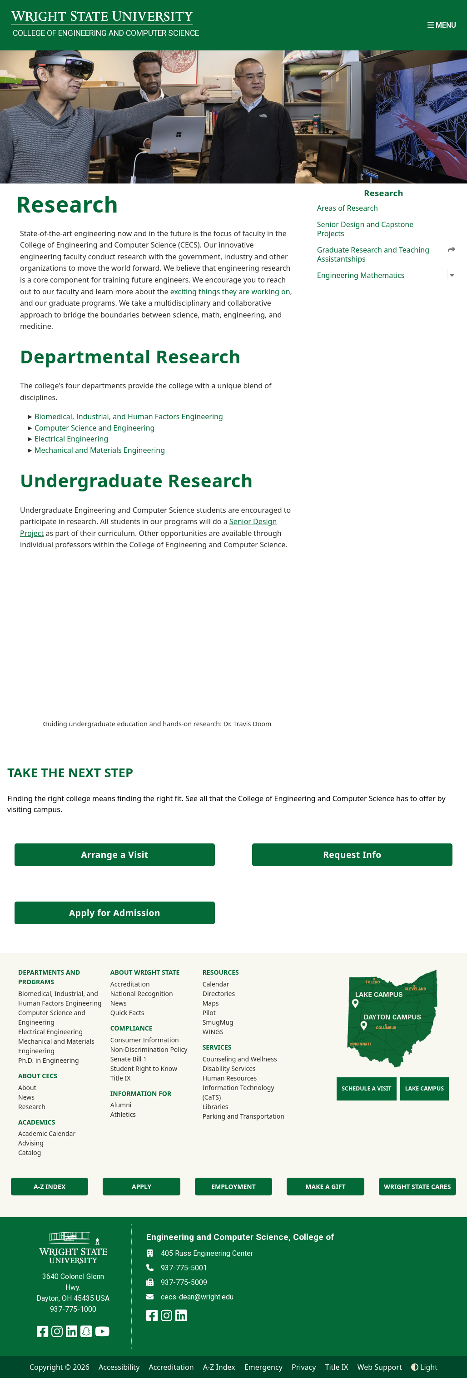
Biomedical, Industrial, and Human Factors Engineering (129, 416)
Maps (211, 1003)
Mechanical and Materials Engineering (100, 450)
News (26, 1097)
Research (31, 1106)
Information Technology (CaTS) (238, 1092)
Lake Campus (424, 1088)
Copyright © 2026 (59, 1367)
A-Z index (49, 1186)
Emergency (263, 1367)
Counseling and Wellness (240, 1059)
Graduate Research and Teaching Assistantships (386, 254)
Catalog (29, 1152)
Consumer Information (144, 1040)
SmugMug (230, 1021)
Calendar (216, 984)
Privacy (304, 1367)
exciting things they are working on (230, 292)
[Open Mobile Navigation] (441, 25)
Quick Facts (127, 1012)
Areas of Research (347, 208)
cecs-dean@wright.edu (197, 1297)
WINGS (213, 1031)
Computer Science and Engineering (94, 428)
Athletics (135, 1114)
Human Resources (230, 1078)
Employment (233, 1186)
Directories (219, 993)
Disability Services (229, 1068)
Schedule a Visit (366, 1088)
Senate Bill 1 (128, 1059)
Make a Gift (325, 1186)
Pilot (209, 1012)
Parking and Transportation (243, 1116)
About (27, 1087)
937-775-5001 (184, 1268)
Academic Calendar (46, 1133)
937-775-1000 (73, 1309)
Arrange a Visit (114, 854)
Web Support (380, 1367)
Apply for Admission (114, 913)
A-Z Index (219, 1367)
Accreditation (130, 984)
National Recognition (141, 993)
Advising (31, 1143)
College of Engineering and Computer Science (103, 33)
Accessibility (119, 1367)
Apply (141, 1186)
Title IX (120, 1078)
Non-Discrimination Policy (149, 1049)
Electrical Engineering (71, 439)
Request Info (352, 854)
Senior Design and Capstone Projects (365, 228)
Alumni (133, 1104)
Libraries (216, 1106)
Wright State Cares (417, 1186)
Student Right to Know (143, 1068)
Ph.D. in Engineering (48, 1060)
